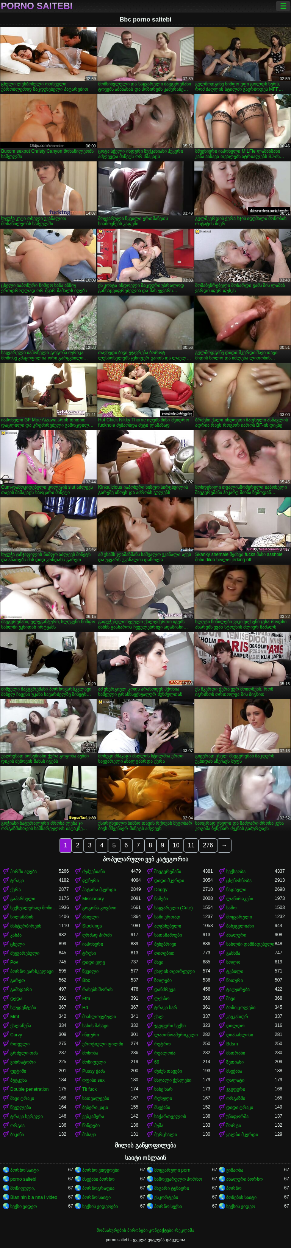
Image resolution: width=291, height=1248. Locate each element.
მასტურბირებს (25, 926)
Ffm (86, 998)
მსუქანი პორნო (98, 1179)
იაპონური (92, 944)
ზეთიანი (235, 1062)
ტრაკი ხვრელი (26, 1116)
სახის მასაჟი (95, 1025)
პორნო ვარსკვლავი (31, 971)
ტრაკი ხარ (165, 1007)
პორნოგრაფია (98, 1188)
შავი (158, 962)
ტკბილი (234, 971)
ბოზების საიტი (241, 1197)
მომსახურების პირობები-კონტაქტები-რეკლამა (145, 1230)
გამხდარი (21, 989)
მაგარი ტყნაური (171, 1188)
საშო (231, 907)
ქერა (15, 889)
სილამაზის (21, 917)
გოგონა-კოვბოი (99, 907)
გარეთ (17, 980)
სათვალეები (95, 1098)
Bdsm (232, 1044)
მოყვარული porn (172, 1170)
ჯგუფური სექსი (170, 1025)
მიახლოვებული (99, 1016)
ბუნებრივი (165, 944)
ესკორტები (166, 1197)
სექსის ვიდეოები (100, 1206)
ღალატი (235, 1080)
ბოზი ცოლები (240, 1007)
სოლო (233, 962)
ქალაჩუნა (20, 1025)
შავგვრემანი (167, 871)
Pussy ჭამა (93, 1071)
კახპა (16, 935)
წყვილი (90, 971)
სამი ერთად (167, 917)
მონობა (90, 1053)
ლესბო (161, 998)
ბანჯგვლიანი (240, 926)
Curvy (16, 1034)
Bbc (86, 980)
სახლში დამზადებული (250, 944)
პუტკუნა (18, 1080)
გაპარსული (22, 898)
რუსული (163, 1098)
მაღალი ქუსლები (172, 1080)
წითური (234, 980)
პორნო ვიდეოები (100, 1170)
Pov (14, 962)
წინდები (91, 1125)
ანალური (236, 935)
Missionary (93, 898)
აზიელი (90, 917)
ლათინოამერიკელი (176, 1034)
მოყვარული (239, 917)
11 (191, 845)
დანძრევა (164, 989)
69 (156, 1062)
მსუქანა (234, 1071)
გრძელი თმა (24, 1053)
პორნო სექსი (168, 1206)
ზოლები (163, 980)
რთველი (20, 1044)
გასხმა (233, 953)
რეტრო (162, 1044)
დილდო (235, 1025)
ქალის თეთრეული (174, 971)
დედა (16, 998)
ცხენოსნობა (239, 880)
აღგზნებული (167, 926)
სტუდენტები (23, 1007)
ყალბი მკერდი (242, 1134)
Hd (85, 1007)
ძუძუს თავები (168, 1071)
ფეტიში (18, 1071)
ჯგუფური (235, 1089)
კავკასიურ (237, 1016)
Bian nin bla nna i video (33, 1197)
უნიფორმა (237, 1116)
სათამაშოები (168, 935)
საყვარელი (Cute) (173, 907)
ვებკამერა (93, 1116)
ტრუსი (89, 953)
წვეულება (20, 1107)
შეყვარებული (24, 953)
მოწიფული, (22, 1188)
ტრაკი (17, 880)
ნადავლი (236, 889)
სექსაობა (236, 871)
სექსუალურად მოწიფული (34, 907)
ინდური (90, 1034)
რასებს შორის (97, 989)
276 (208, 845)
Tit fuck (89, 1089)
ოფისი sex (93, 1080)
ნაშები (161, 898)
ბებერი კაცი (95, 1107)
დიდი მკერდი (169, 880)
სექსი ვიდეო (23, 1206)
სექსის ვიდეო (240, 1206)
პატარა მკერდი (99, 889)
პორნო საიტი (24, 1170)
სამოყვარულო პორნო (178, 1179)
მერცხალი (165, 1134)
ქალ (159, 1016)
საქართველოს (170, 1116)
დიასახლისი (239, 1034)
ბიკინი (17, 1134)
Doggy (160, 889)
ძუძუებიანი (93, 871)
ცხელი (17, 944)
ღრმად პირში (97, 935)
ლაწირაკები (239, 898)
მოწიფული (94, 1062)
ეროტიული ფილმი (102, 1044)
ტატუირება (238, 989)
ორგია (17, 1125)
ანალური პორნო (244, 1179)
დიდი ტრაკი (239, 1107)
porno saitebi (36, 6)
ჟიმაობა (234, 1170)
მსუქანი (162, 1107)
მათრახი (235, 1053)
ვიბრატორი (23, 1062)
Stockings (92, 926)
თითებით (164, 953)
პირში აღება (23, 871)
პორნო (233, 1188)
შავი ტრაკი (22, 1098)
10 (176, 845)
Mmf (14, 1016)
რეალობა (164, 1053)
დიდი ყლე (93, 962)
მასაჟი (89, 1134)
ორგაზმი (235, 1098)
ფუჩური (90, 880)
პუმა (158, 1125)
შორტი (233, 1125)
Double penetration (29, 1089)
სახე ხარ (163, 1089)
